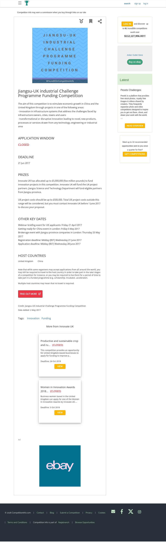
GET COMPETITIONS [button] (135, 154)
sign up (137, 3)
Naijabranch (63, 522)
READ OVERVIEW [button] (135, 126)
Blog (52, 513)
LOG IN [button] (127, 23)
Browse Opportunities (85, 522)
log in (145, 3)
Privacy (89, 513)
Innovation (33, 318)
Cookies (101, 513)
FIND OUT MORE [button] (30, 293)
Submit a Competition (70, 513)
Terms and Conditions (17, 522)
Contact (40, 513)
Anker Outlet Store (135, 55)
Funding (46, 318)
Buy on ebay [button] (135, 61)
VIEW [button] (60, 366)
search (127, 3)
